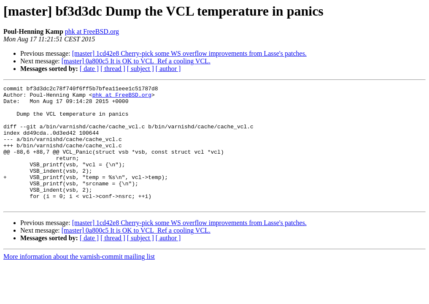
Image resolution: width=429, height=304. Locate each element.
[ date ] (89, 68)
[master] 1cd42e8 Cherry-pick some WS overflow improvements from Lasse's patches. (189, 53)
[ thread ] (112, 68)
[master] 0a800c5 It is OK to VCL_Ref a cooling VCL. (136, 61)
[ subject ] (140, 68)
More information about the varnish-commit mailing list (79, 280)
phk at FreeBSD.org (92, 31)
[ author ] (168, 68)
